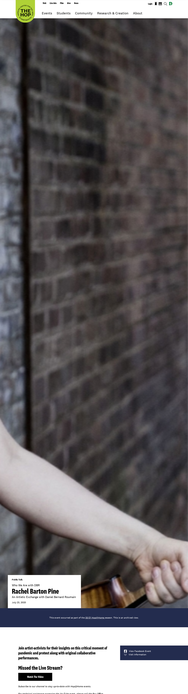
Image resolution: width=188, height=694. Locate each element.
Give (69, 3)
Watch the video (35, 677)
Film (62, 3)
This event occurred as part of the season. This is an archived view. (94, 617)
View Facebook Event (137, 651)
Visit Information (135, 654)
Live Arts (53, 3)
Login (150, 4)
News (76, 3)
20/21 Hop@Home (95, 617)
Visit (44, 3)
